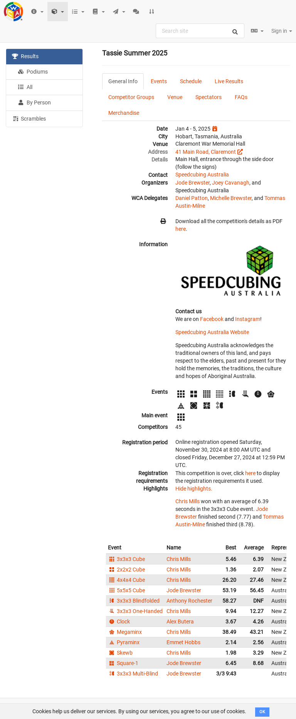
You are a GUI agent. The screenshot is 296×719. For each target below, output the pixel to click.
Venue (174, 97)
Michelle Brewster (231, 198)
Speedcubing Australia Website (212, 332)
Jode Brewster (192, 183)
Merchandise (123, 113)
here (180, 229)
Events (159, 81)
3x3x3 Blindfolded (134, 601)
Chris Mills (187, 501)
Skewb (120, 653)
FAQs (241, 97)
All (25, 87)
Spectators (208, 97)
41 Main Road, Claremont (205, 152)
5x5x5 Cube (126, 590)
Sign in (281, 31)
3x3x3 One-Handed (135, 611)
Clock (119, 621)
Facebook (212, 319)
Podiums (33, 72)
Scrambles (29, 118)
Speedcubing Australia (202, 174)
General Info (123, 81)
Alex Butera (180, 621)
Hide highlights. (193, 488)
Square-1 (123, 663)
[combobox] (200, 31)
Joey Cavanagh (230, 183)
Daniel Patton (191, 198)
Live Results (229, 81)
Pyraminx (124, 642)
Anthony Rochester (189, 601)
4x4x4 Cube (126, 580)
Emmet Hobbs (183, 642)
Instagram (247, 319)
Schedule (191, 81)
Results (25, 56)
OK (262, 711)
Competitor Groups (131, 97)
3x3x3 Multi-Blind (133, 673)
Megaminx (125, 632)
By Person (34, 102)
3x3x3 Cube (126, 559)
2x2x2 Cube (126, 569)
